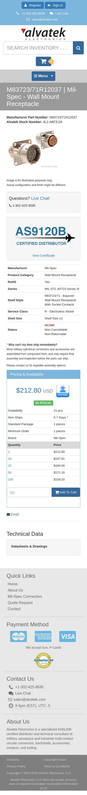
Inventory (13, 759)
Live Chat (58, 13)
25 (10, 465)
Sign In (55, 5)
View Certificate (43, 255)
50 (10, 472)
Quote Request (20, 603)
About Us (15, 590)
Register (32, 5)
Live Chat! (40, 198)
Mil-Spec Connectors (25, 596)
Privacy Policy (16, 766)
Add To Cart (66, 492)
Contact (14, 609)
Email (15, 514)
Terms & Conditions (57, 766)
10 (10, 458)
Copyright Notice (55, 759)
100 (10, 479)
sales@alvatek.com (45, 19)
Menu (43, 77)
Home (13, 584)
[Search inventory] (43, 47)
